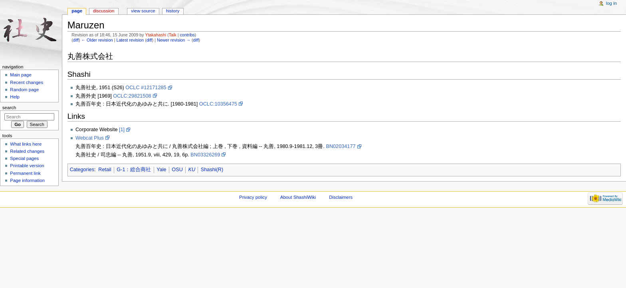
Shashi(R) (212, 169)
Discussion (103, 10)
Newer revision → (173, 40)
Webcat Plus (89, 138)
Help (15, 96)
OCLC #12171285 (145, 87)
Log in (611, 3)
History (173, 10)
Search (9, 107)
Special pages (24, 158)
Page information (27, 180)
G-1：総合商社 (134, 169)
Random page (24, 89)
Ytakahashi (155, 34)
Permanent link (25, 173)
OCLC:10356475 (218, 104)
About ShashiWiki (298, 197)
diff (76, 40)
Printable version (27, 165)
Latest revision (130, 40)
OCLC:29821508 (132, 96)
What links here (26, 144)
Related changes (27, 151)
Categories (82, 169)
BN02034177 (340, 146)
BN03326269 (205, 155)
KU (192, 169)
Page (76, 10)
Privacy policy (253, 197)
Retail (104, 169)
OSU (177, 169)
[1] (122, 129)
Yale (161, 169)
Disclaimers (341, 197)
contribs (187, 34)
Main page (21, 74)
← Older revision (97, 40)
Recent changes (26, 82)
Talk (172, 34)
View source (143, 10)
